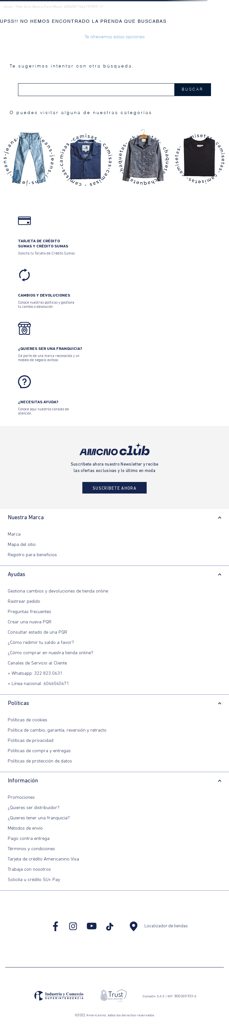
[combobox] (114, 89)
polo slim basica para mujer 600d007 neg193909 (56, 7)
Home (8, 7)
